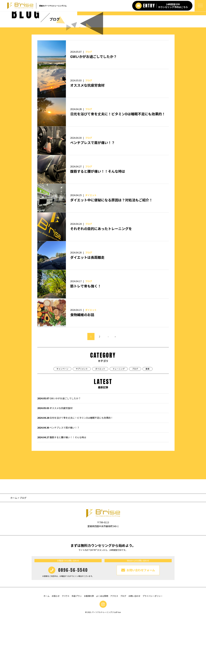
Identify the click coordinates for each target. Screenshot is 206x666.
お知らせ (56, 644)
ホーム (13, 546)
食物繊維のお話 (82, 363)
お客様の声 (89, 644)
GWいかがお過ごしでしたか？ (93, 105)
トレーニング (119, 417)
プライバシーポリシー (153, 644)
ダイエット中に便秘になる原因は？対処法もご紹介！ (111, 248)
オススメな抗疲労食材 (87, 133)
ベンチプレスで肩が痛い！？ (92, 191)
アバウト (66, 644)
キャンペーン (62, 417)
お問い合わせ (134, 644)
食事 (148, 417)
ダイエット (91, 244)
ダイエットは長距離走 (87, 306)
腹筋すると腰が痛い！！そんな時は (97, 219)
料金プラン (77, 644)
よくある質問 (102, 644)
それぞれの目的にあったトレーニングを (101, 277)
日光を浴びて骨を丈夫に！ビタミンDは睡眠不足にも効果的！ (117, 162)
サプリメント (82, 417)
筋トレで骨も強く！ (85, 334)
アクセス (114, 644)
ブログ (88, 100)
